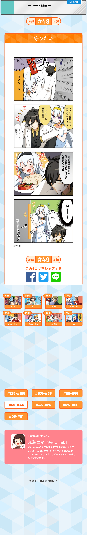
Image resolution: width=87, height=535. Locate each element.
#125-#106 (16, 431)
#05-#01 (16, 455)
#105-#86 (43, 431)
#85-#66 (70, 431)
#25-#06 (70, 443)
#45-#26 (43, 443)
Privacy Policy (47, 528)
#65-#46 (16, 443)
